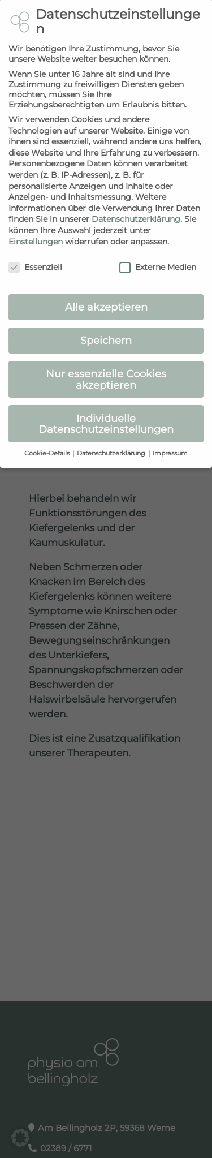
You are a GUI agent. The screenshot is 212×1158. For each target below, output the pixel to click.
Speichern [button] (106, 330)
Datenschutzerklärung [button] (112, 443)
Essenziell (35, 257)
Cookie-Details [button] (47, 443)
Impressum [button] (170, 443)
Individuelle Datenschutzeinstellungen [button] (106, 413)
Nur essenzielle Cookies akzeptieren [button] (106, 369)
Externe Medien (157, 257)
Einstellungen (35, 231)
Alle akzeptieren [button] (106, 297)
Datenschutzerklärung (136, 209)
